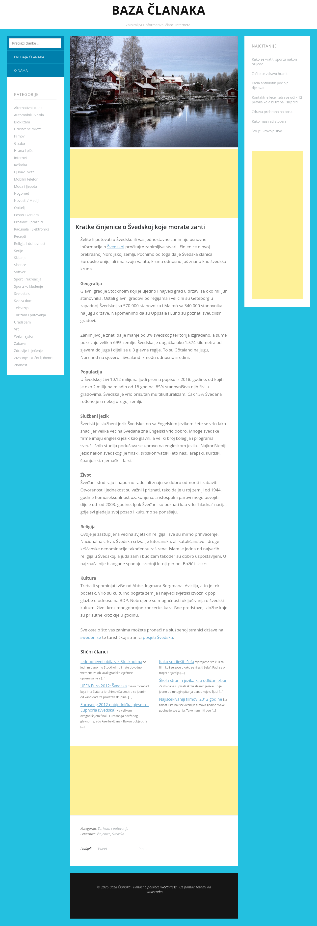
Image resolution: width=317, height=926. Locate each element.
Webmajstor (24, 336)
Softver (20, 272)
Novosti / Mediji (26, 200)
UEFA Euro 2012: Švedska (103, 686)
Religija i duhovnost (30, 243)
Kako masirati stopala (269, 121)
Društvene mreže (28, 129)
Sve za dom (23, 300)
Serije (18, 250)
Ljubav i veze (24, 172)
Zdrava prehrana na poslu (273, 111)
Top (154, 906)
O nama (21, 70)
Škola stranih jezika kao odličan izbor (193, 680)
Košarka (20, 164)
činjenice (103, 834)
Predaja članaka (29, 57)
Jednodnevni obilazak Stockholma (111, 661)
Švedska (118, 834)
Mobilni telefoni (26, 179)
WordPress (168, 887)
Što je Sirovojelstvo (267, 131)
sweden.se (90, 637)
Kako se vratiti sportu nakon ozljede (274, 61)
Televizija (21, 307)
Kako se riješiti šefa (176, 661)
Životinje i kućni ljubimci (33, 357)
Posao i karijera (26, 214)
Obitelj (19, 207)
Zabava (20, 343)
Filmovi (20, 136)
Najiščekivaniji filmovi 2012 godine (190, 699)
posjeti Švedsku (158, 637)
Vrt (16, 329)
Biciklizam (22, 122)
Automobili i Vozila (29, 115)
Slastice (20, 264)
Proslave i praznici (28, 222)
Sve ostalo (22, 293)
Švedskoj (115, 247)
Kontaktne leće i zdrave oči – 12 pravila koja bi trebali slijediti (277, 99)
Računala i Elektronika (32, 229)
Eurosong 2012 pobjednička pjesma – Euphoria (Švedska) (114, 707)
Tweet (102, 848)
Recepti (20, 236)
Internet (20, 157)
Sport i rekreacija (27, 279)
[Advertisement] (154, 183)
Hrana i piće (23, 150)
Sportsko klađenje (28, 286)
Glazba (19, 143)
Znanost (20, 365)
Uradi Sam (22, 322)
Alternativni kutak (28, 107)
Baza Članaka (159, 10)
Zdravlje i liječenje (28, 350)
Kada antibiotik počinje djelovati (270, 85)
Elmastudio (154, 891)
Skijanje (20, 257)
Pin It (142, 848)
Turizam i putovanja (30, 315)
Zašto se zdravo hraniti (270, 73)
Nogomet (21, 193)
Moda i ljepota (25, 186)
